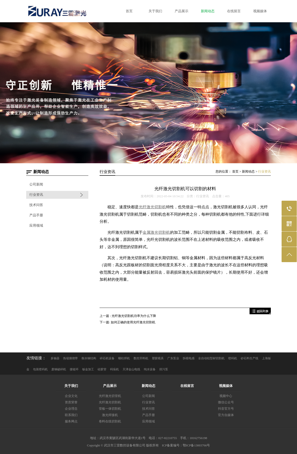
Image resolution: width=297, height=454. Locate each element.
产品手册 (36, 215)
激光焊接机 (110, 415)
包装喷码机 (40, 369)
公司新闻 (36, 184)
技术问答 (36, 205)
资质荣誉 (71, 402)
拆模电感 (188, 358)
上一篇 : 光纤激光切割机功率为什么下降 (128, 316)
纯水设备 (150, 369)
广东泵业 (173, 358)
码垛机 (114, 369)
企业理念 (71, 408)
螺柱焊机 (124, 358)
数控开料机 (141, 358)
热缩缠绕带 (70, 358)
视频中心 (225, 396)
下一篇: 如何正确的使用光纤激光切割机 (127, 322)
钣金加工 (88, 369)
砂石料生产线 (249, 358)
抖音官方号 (226, 408)
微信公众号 (226, 402)
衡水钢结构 (88, 358)
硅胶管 (102, 369)
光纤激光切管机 (110, 396)
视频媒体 (226, 386)
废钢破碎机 (58, 369)
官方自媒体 (226, 415)
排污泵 (163, 369)
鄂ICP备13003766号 (196, 445)
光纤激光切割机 (110, 402)
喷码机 (232, 358)
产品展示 (110, 386)
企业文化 (71, 396)
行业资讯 (36, 195)
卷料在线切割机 (110, 421)
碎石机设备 (107, 358)
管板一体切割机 (110, 408)
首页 (235, 171)
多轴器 (55, 358)
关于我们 (71, 386)
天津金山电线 (131, 369)
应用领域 (36, 225)
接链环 (74, 369)
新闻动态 (248, 171)
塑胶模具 (158, 358)
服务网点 (71, 421)
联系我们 (71, 415)
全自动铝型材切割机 (211, 358)
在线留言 (187, 386)
